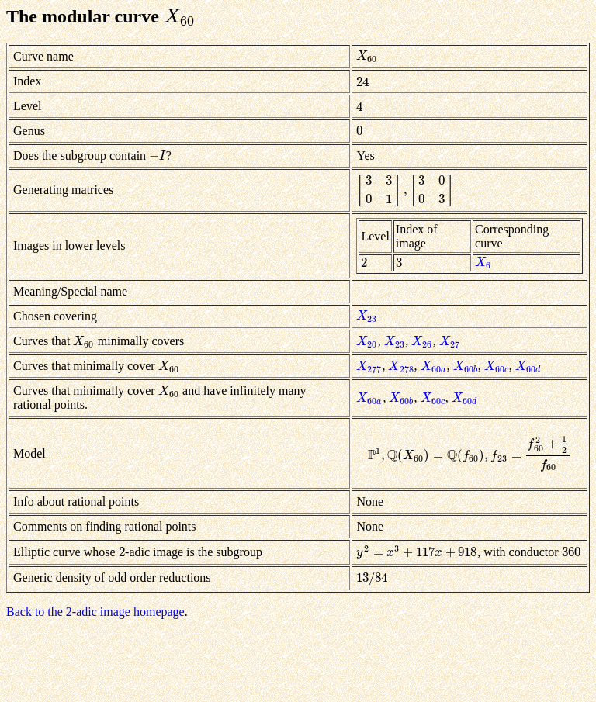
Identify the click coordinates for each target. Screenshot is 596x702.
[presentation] (180, 16)
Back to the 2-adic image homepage (95, 611)
